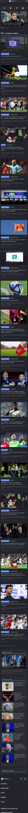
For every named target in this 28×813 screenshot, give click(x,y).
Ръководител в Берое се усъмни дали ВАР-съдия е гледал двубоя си (14, 452)
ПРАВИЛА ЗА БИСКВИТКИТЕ (7, 804)
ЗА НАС (2, 803)
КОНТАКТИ (12, 805)
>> (15, 646)
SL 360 (3, 780)
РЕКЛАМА (17, 804)
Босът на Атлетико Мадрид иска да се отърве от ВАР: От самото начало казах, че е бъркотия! (13, 544)
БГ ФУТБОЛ (4, 762)
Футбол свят (5, 54)
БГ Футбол (4, 450)
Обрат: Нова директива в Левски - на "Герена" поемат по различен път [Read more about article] (12, 23)
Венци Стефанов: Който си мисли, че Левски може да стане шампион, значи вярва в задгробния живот (19, 707)
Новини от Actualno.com (9, 787)
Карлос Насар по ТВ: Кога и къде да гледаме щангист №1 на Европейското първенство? (19, 722)
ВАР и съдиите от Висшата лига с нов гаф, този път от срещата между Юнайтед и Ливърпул (13, 117)
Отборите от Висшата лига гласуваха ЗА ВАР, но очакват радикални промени (13, 240)
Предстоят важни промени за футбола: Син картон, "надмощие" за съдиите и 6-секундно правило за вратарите (13, 331)
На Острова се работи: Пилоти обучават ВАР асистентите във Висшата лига (12, 513)
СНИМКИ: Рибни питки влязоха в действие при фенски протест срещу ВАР (13, 210)
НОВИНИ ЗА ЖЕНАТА (6, 791)
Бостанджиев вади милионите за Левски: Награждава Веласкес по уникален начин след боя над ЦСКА (19, 730)
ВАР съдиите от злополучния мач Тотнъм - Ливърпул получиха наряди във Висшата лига (13, 574)
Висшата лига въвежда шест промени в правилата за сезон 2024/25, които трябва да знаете (12, 148)
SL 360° (3, 145)
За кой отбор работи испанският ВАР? (11, 56)
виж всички (4, 743)
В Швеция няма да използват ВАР (9, 300)
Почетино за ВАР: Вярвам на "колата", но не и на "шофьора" (13, 604)
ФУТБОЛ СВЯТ (5, 767)
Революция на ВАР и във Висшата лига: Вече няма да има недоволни (12, 179)
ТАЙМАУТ (3, 776)
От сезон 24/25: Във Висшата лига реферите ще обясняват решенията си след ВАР (13, 270)
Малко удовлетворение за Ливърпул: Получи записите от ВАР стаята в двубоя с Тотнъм (12, 635)
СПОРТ (3, 771)
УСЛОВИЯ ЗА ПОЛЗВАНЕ (11, 803)
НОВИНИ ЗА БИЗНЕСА (7, 795)
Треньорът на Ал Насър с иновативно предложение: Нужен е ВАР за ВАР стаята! (12, 483)
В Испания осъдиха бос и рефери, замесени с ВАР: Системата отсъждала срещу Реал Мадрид (13, 392)
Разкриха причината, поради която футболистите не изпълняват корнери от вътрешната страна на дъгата (14, 86)
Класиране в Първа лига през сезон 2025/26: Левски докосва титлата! (19, 684)
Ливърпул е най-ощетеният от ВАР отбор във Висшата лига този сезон (13, 361)
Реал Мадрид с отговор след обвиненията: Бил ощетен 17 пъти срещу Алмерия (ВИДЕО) (13, 422)
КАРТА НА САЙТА (4, 805)
